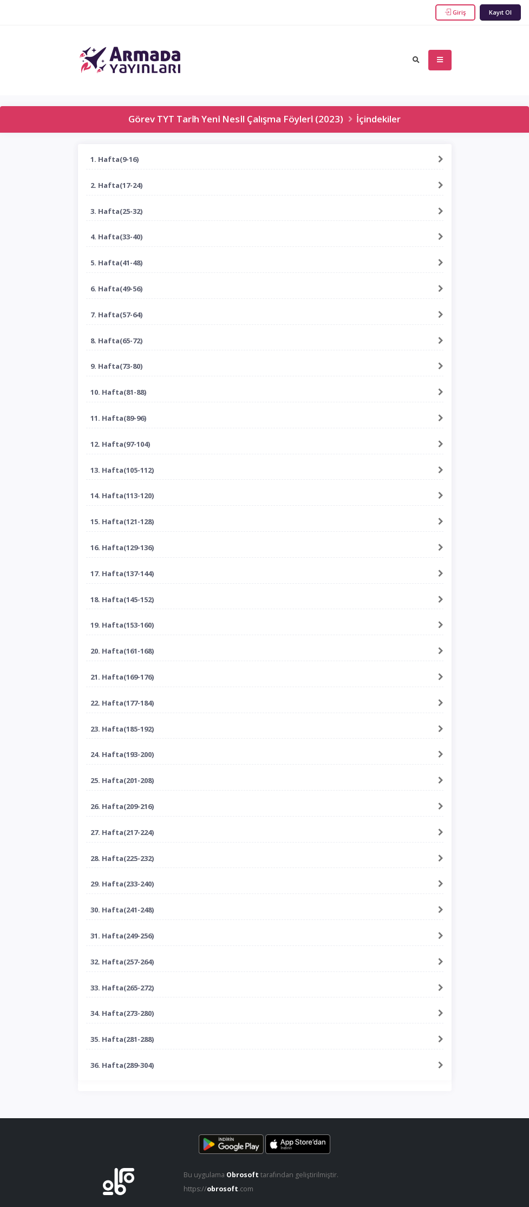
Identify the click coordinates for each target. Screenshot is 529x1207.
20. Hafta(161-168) (122, 651)
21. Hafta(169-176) (122, 677)
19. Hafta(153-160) (122, 625)
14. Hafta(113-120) (122, 495)
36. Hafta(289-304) (122, 1065)
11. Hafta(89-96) (118, 418)
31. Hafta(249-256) (122, 936)
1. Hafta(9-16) (114, 159)
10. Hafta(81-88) (118, 392)
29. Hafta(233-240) (122, 884)
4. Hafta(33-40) (116, 237)
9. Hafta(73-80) (116, 366)
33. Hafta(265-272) (122, 988)
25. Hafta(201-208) (122, 780)
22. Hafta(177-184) (122, 703)
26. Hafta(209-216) (122, 806)
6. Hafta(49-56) (116, 288)
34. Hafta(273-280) (122, 1013)
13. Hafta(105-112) (122, 470)
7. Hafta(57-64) (116, 314)
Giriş (455, 12)
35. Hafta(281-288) (122, 1039)
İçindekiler (378, 119)
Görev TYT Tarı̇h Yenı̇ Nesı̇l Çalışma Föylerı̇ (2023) (235, 119)
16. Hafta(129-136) (122, 547)
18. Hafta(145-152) (122, 599)
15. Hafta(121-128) (122, 521)
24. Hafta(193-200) (122, 754)
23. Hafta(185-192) (122, 729)
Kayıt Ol (500, 12)
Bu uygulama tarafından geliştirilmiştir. (261, 1174)
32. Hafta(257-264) (122, 962)
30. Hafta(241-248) (122, 910)
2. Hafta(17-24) (116, 185)
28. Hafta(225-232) (122, 858)
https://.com (219, 1188)
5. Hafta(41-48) (116, 263)
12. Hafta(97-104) (120, 444)
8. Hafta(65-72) (116, 340)
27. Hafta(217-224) (122, 832)
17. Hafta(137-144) (122, 573)
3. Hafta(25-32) (116, 211)
